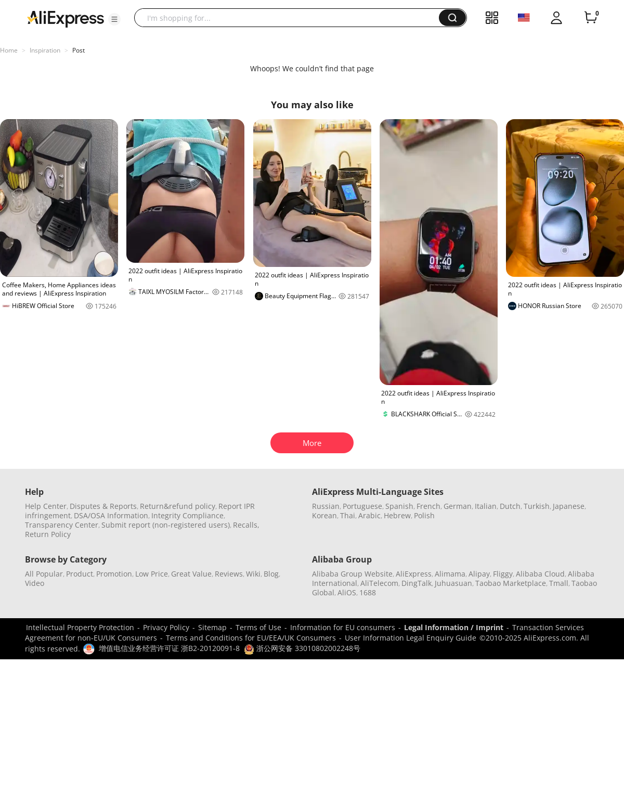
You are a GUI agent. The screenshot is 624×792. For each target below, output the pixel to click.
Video (34, 583)
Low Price (151, 574)
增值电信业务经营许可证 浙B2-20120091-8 (169, 648)
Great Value (191, 574)
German (458, 506)
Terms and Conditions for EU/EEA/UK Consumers (251, 638)
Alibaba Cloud (540, 574)
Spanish (399, 506)
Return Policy (48, 534)
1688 (367, 592)
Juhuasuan (453, 583)
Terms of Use (258, 627)
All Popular (44, 574)
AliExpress (414, 574)
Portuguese (362, 506)
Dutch (510, 506)
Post (78, 50)
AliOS (346, 592)
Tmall (558, 583)
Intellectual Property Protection (80, 627)
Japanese (568, 506)
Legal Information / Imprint (453, 627)
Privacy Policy (166, 627)
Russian (326, 506)
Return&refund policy (177, 506)
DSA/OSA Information (111, 515)
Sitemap (212, 627)
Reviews (229, 574)
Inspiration (45, 50)
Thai (347, 515)
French (428, 506)
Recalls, (246, 525)
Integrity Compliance (187, 515)
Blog (271, 574)
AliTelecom (379, 583)
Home (9, 50)
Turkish (537, 506)
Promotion (114, 574)
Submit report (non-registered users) (165, 525)
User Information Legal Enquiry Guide (410, 638)
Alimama (450, 574)
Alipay (479, 574)
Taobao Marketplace (510, 583)
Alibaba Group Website (352, 574)
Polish (424, 515)
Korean (324, 515)
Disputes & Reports (103, 506)
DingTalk (416, 583)
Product (79, 574)
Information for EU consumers (342, 627)
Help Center (46, 506)
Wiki (253, 574)
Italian (486, 506)
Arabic (369, 515)
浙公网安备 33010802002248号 (302, 648)
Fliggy (503, 574)
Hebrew (397, 515)
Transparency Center (61, 525)
